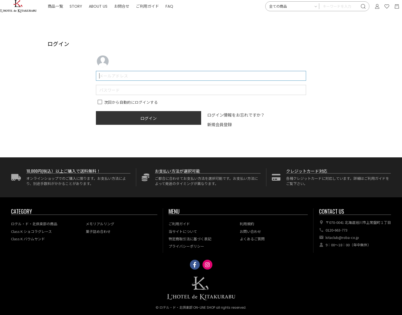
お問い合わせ (250, 231)
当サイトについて (183, 231)
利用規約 (247, 223)
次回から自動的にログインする (131, 102)
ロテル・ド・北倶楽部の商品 (34, 223)
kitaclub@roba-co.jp (342, 237)
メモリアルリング (100, 223)
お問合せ (159, 16)
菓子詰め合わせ (98, 231)
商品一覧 (93, 16)
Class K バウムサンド (28, 238)
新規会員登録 (219, 124)
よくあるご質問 (252, 238)
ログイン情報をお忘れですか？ (236, 115)
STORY (113, 16)
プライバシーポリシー (186, 246)
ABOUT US (135, 16)
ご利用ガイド (184, 16)
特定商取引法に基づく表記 (190, 238)
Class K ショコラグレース (31, 231)
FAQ (207, 16)
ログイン (148, 118)
